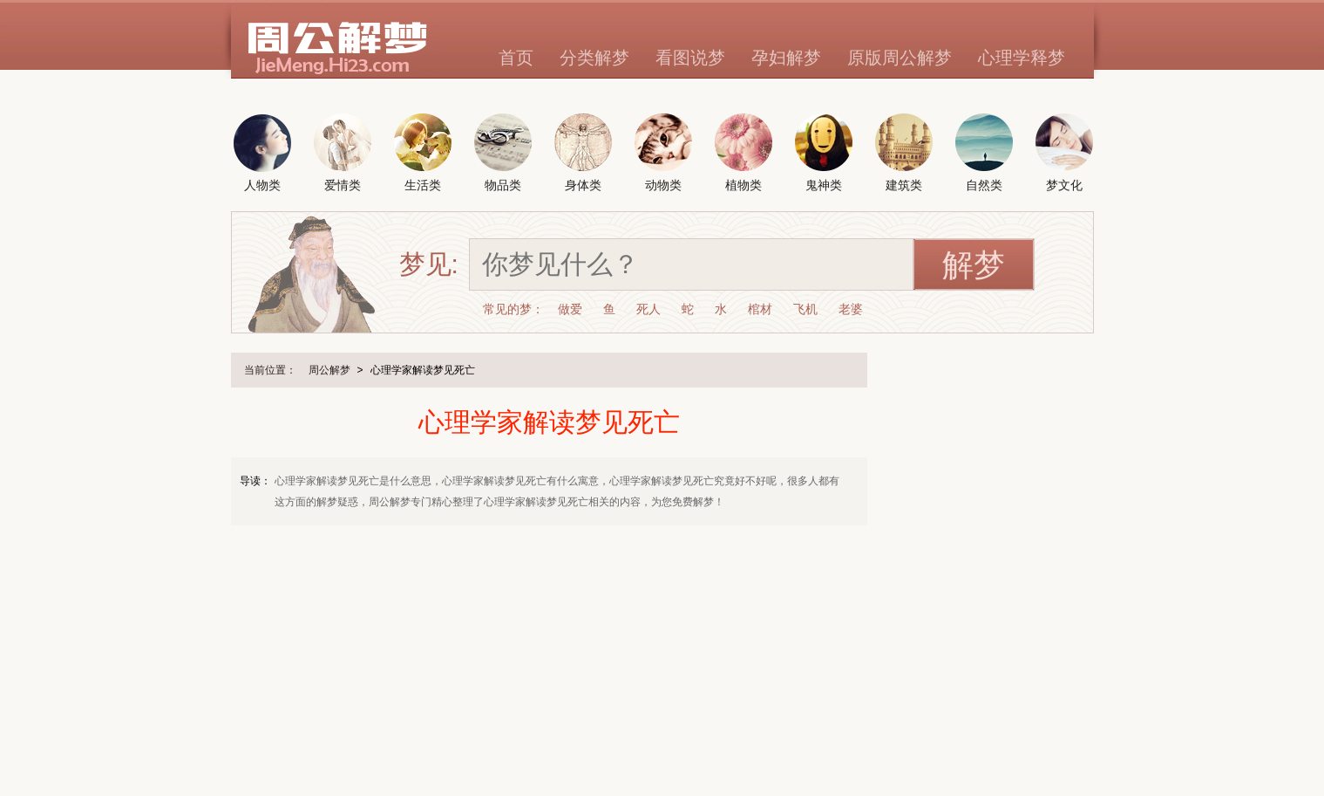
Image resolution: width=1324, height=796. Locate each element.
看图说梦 (690, 57)
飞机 (805, 309)
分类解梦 (594, 57)
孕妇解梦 (786, 57)
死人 (648, 309)
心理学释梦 (1021, 57)
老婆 (851, 309)
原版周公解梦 (899, 57)
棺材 (760, 309)
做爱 (570, 309)
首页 (516, 57)
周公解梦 (329, 370)
